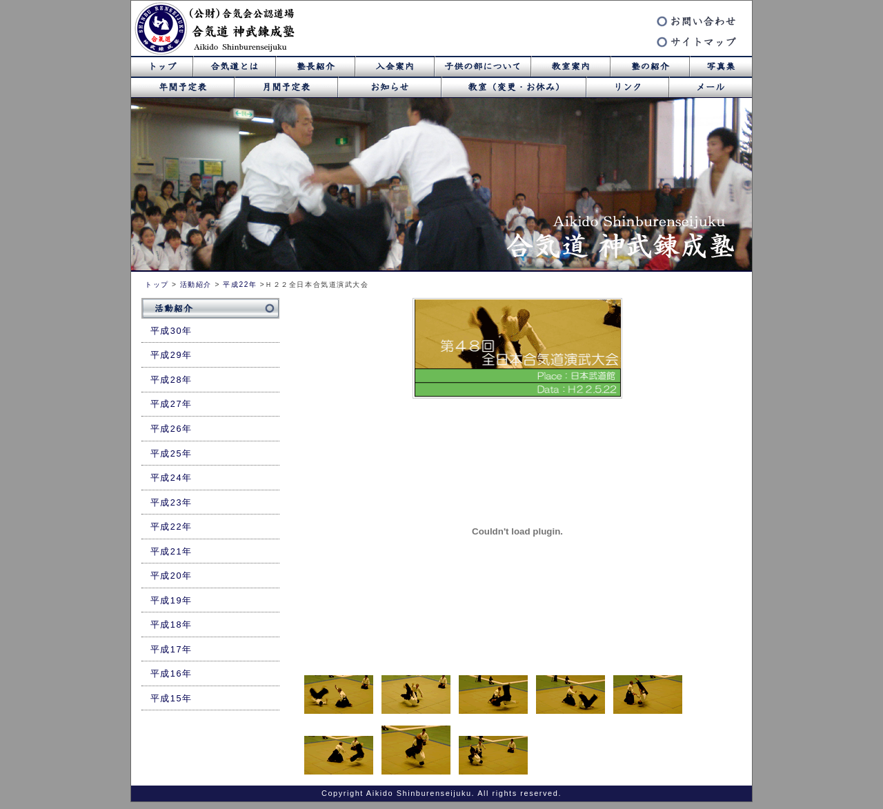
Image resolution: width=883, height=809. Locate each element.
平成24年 (171, 477)
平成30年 (171, 331)
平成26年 (171, 428)
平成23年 (171, 502)
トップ (157, 284)
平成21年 (171, 551)
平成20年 (171, 575)
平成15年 (171, 698)
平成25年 (171, 453)
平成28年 (171, 379)
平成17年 (171, 649)
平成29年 (171, 355)
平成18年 (171, 624)
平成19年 (171, 600)
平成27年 (171, 404)
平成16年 (171, 673)
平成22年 (240, 284)
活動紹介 (196, 284)
